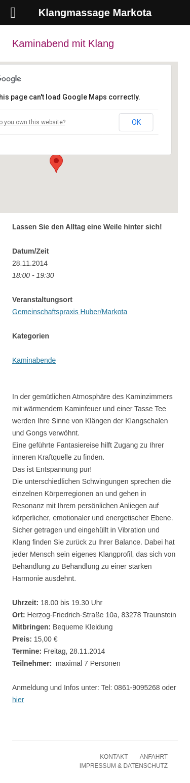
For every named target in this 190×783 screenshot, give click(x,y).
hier (18, 700)
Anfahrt (154, 756)
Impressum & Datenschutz (124, 765)
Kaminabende (34, 360)
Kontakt (114, 756)
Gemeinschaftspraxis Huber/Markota (69, 312)
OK (136, 122)
